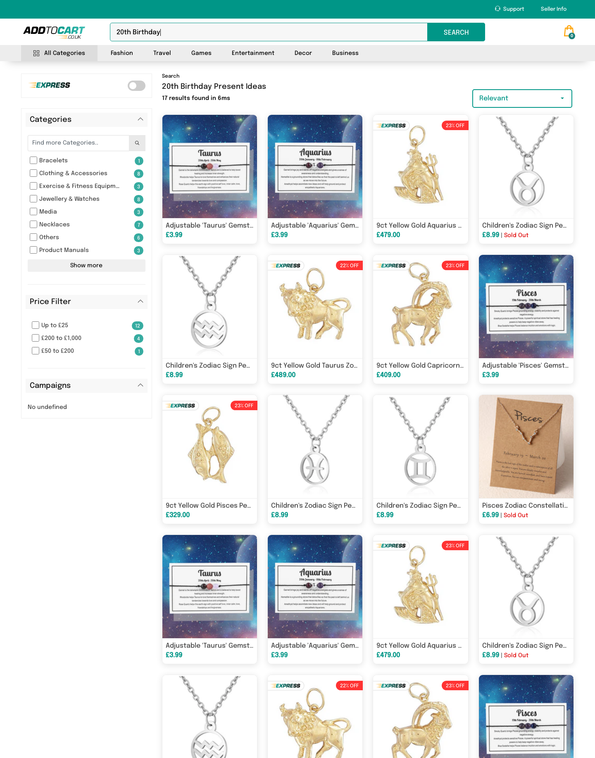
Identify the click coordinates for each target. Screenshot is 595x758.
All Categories (59, 53)
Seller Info (553, 9)
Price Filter (50, 302)
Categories (50, 120)
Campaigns (50, 386)
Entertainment (253, 53)
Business (345, 53)
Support (509, 9)
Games (201, 53)
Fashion (122, 53)
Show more (86, 266)
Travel (162, 53)
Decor (303, 53)
